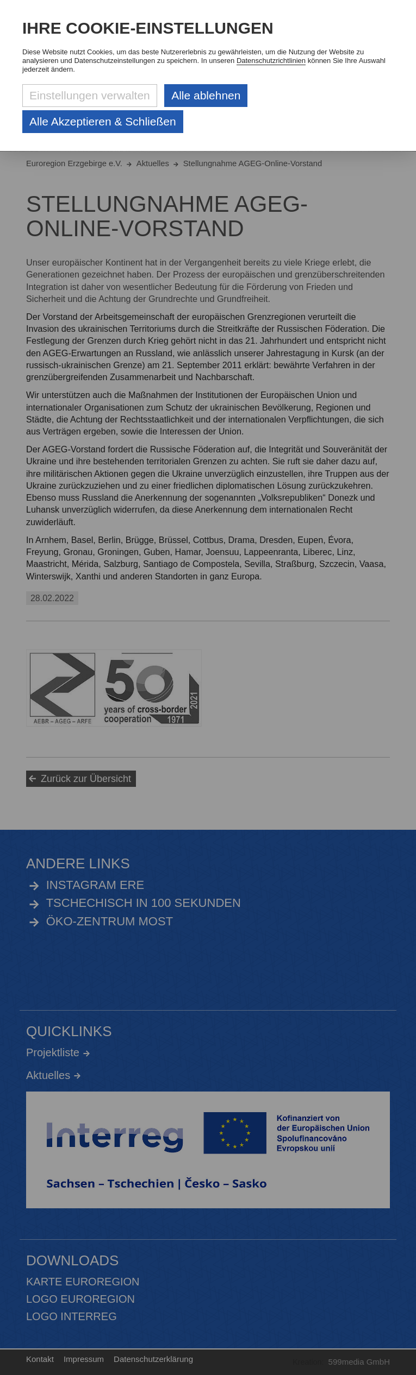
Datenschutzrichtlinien (271, 60)
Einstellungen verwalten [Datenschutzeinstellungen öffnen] (89, 95)
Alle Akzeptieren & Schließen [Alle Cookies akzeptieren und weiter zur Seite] (102, 121)
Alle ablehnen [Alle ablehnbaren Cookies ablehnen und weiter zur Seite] (205, 95)
